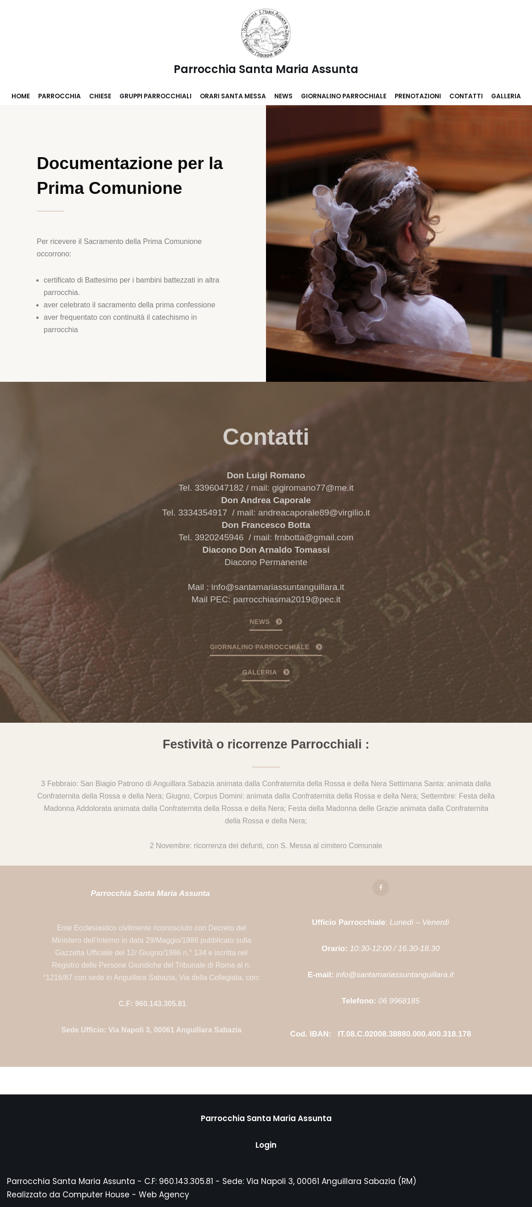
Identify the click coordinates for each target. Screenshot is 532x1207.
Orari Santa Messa (233, 96)
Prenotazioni (418, 96)
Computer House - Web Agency (125, 1194)
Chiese (100, 96)
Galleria (506, 96)
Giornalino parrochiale (343, 96)
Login (266, 1144)
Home (20, 96)
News (283, 96)
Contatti (466, 96)
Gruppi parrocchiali (155, 96)
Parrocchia (59, 96)
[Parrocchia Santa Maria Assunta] (266, 43)
